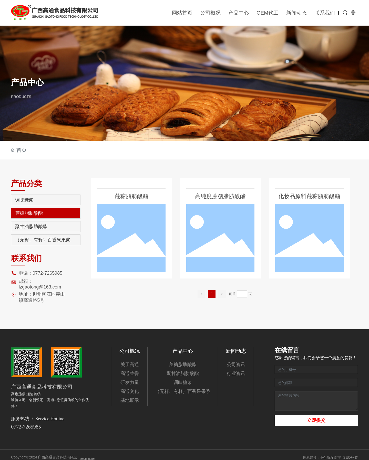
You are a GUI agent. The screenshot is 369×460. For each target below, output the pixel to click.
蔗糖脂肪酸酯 (131, 196)
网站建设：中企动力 (318, 457)
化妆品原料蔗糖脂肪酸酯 (309, 196)
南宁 (337, 457)
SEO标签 (350, 457)
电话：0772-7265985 (40, 273)
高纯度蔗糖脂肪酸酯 (220, 196)
